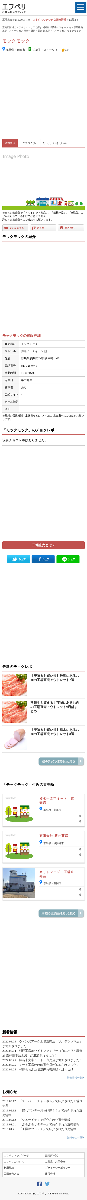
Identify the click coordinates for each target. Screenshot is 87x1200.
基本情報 (10, 143)
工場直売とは (11, 1173)
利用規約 (9, 1167)
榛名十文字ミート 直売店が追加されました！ (50, 1060)
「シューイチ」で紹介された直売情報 (44, 1119)
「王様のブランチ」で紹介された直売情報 (47, 1129)
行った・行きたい (55, 143)
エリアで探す (35, 27)
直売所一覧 (51, 1155)
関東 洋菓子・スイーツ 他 (57, 27)
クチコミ (29, 143)
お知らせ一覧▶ (76, 1137)
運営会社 (50, 1173)
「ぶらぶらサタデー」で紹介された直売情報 (49, 1124)
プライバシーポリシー (58, 1167)
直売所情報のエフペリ (14, 27)
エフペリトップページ (16, 1155)
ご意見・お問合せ (55, 1161)
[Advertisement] (43, 96)
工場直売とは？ (43, 545)
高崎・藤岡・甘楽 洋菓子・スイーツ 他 (44, 30)
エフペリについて (14, 1161)
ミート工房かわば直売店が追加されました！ (49, 1064)
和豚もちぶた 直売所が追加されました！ (46, 1069)
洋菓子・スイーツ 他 (45, 50)
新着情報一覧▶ (76, 1077)
